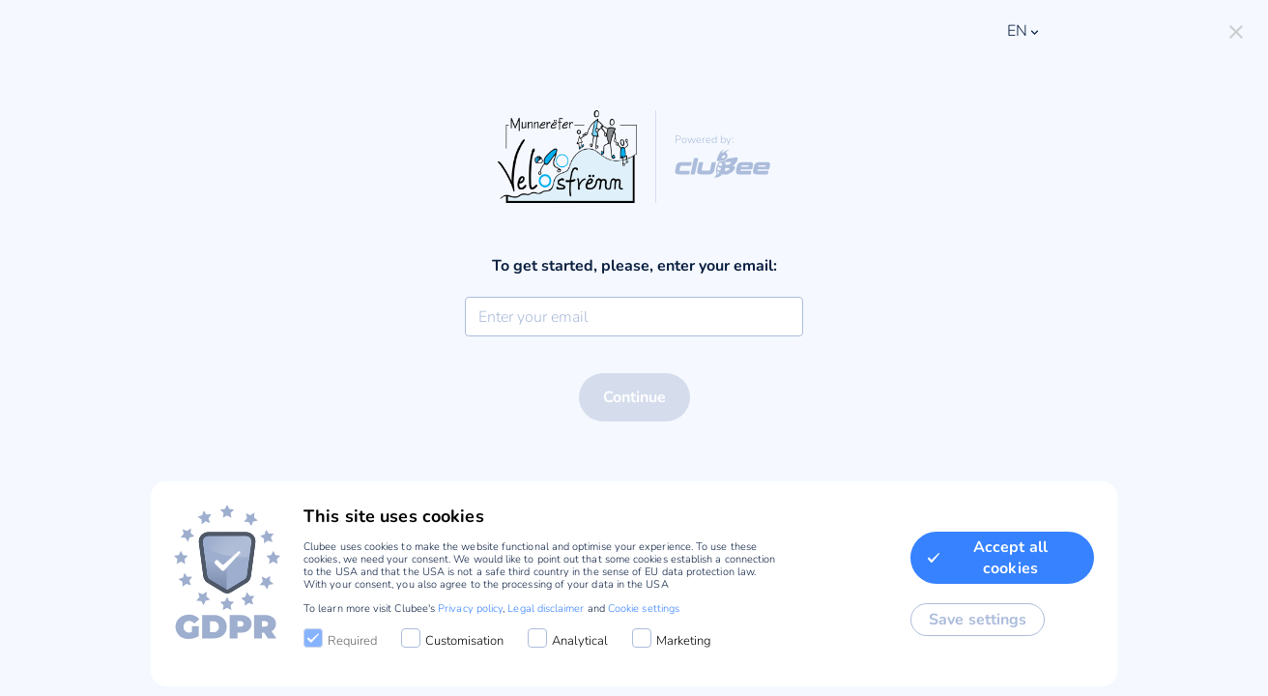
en (1024, 31)
